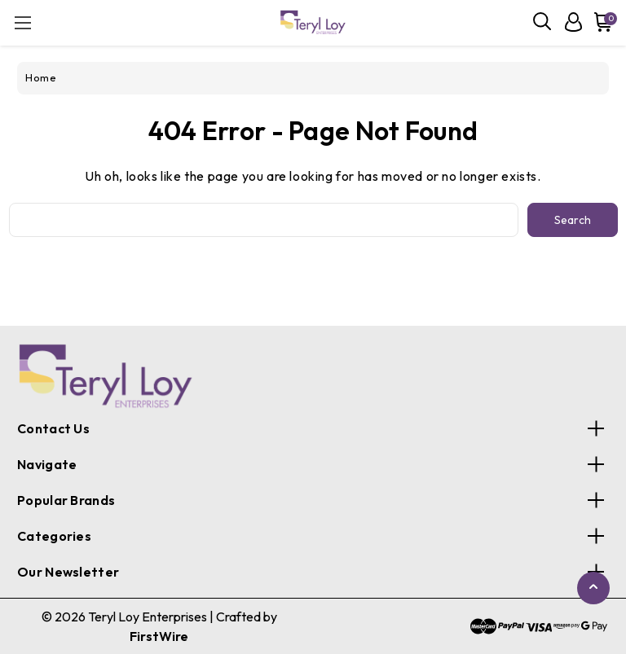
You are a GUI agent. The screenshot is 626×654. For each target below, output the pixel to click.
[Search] (543, 22)
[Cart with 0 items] (600, 22)
